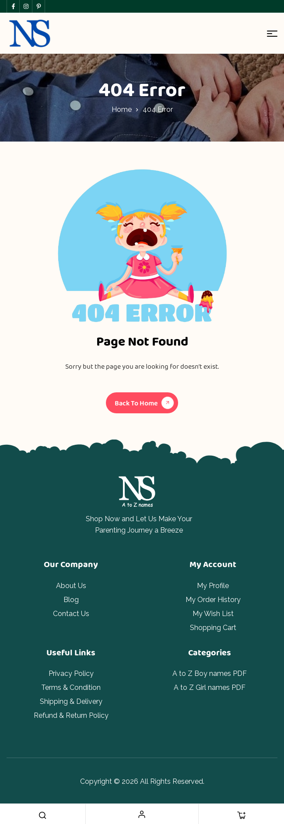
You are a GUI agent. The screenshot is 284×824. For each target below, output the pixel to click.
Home (122, 109)
